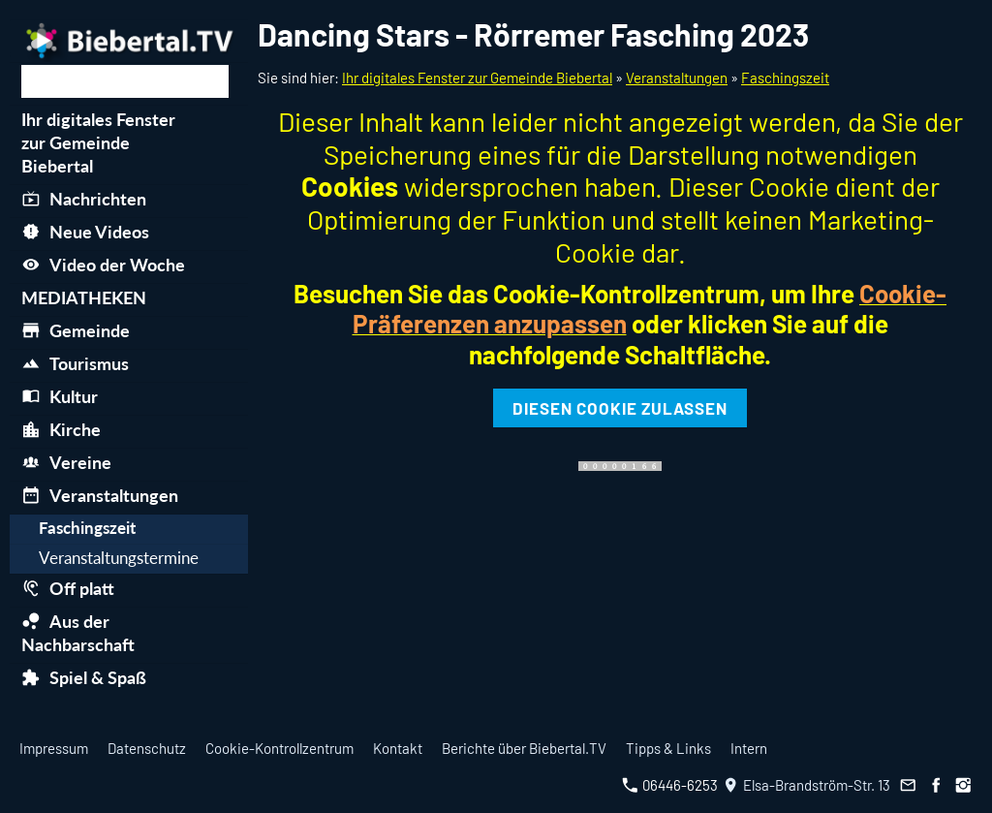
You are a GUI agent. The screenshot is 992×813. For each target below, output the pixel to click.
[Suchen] (125, 81)
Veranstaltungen (677, 77)
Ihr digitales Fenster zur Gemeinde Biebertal (477, 77)
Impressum (53, 748)
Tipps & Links (668, 748)
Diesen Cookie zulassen (620, 408)
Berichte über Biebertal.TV (524, 748)
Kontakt (397, 748)
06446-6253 (670, 785)
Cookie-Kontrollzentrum (279, 748)
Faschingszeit (785, 77)
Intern (748, 748)
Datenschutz (147, 748)
